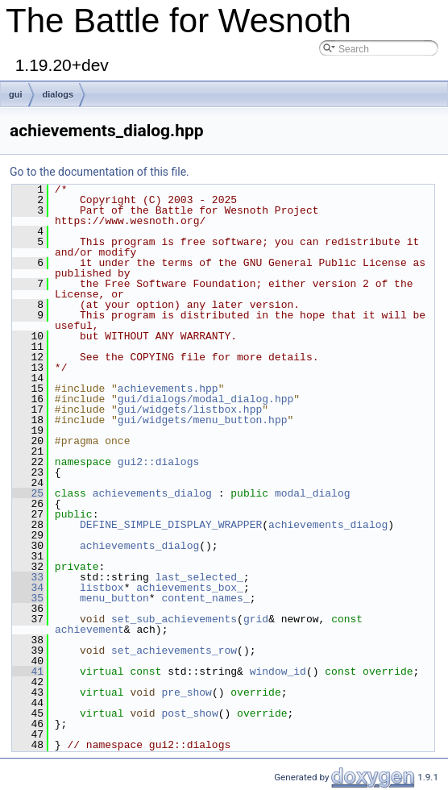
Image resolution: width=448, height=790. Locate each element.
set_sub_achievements (174, 619)
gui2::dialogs (158, 462)
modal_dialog (313, 493)
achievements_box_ (189, 587)
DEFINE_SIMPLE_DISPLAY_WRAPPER (171, 525)
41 (28, 671)
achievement (89, 629)
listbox (102, 587)
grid (255, 619)
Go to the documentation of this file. (99, 171)
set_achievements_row (174, 650)
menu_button (114, 598)
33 (28, 577)
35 (28, 598)
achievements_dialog (152, 493)
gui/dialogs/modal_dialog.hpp (205, 399)
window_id (278, 671)
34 (28, 587)
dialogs (58, 94)
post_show (189, 713)
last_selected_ (199, 577)
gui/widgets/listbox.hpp (190, 409)
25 (28, 493)
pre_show (186, 692)
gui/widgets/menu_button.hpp (203, 420)
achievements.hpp (168, 388)
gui (16, 94)
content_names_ (205, 598)
